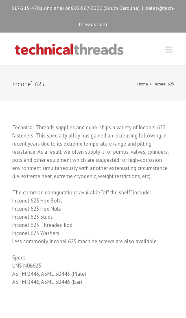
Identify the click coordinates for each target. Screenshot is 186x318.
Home (142, 84)
